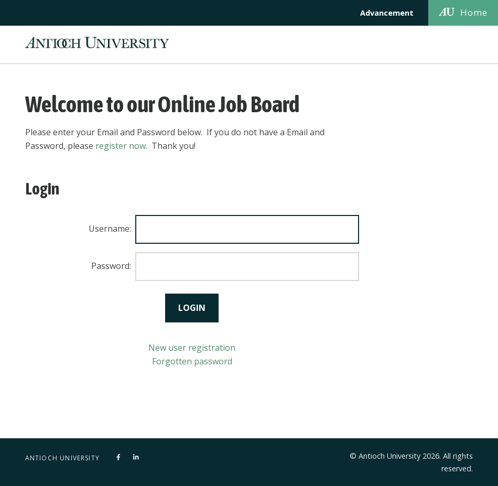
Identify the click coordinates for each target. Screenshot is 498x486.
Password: (111, 266)
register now (120, 146)
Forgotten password (192, 361)
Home (463, 12)
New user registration (191, 347)
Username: (110, 228)
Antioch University (62, 457)
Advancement (387, 13)
